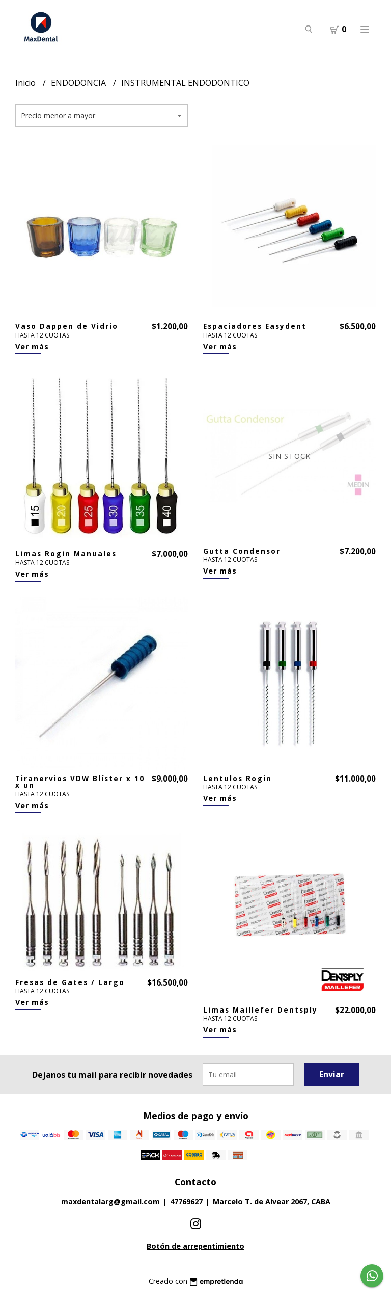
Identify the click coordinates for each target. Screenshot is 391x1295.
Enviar (331, 1074)
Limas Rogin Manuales (66, 553)
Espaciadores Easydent (254, 326)
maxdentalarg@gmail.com (110, 1201)
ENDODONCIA (79, 82)
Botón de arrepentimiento (195, 1246)
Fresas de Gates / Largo (70, 982)
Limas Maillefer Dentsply (260, 1010)
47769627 (186, 1201)
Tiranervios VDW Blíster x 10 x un (80, 781)
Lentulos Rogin (237, 778)
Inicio (26, 82)
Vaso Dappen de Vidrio (66, 326)
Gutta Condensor (242, 551)
